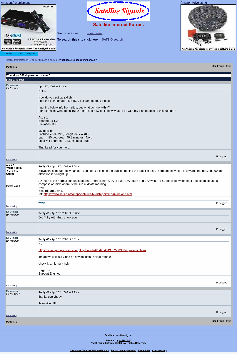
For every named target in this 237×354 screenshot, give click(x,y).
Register (31, 53)
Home (8, 53)
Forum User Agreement (123, 350)
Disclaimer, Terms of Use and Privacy (89, 350)
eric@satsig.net (124, 335)
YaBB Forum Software (102, 343)
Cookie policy (159, 350)
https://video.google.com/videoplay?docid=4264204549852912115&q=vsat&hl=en (92, 250)
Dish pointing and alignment (43, 60)
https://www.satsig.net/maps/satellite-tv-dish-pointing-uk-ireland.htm (88, 194)
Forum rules (94, 33)
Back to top (11, 159)
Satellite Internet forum (17, 60)
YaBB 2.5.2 (124, 340)
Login (19, 53)
